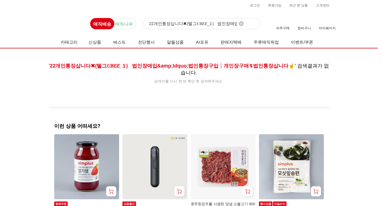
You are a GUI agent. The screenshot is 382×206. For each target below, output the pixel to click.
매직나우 (124, 24)
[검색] (202, 24)
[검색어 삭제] (241, 23)
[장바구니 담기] (111, 191)
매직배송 (102, 24)
